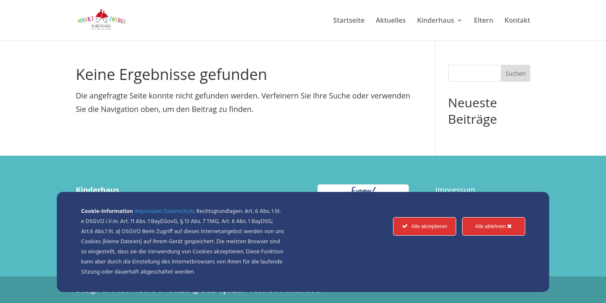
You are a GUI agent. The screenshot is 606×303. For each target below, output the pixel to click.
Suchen (515, 73)
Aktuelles (391, 21)
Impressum (455, 190)
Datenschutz (179, 211)
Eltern (483, 21)
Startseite (349, 21)
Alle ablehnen (493, 226)
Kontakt (517, 21)
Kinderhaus (435, 21)
